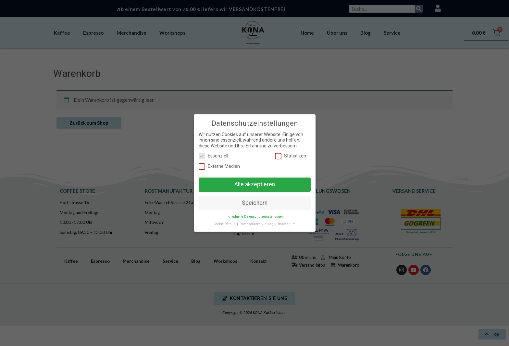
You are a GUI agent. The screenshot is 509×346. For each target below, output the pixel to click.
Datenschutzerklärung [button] (257, 224)
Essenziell (213, 156)
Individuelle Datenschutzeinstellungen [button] (255, 216)
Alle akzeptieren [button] (254, 184)
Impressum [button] (286, 224)
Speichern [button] (254, 203)
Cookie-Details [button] (225, 224)
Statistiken (290, 156)
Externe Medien (219, 166)
